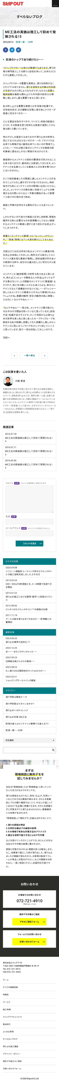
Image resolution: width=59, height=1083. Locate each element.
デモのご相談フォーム (29, 922)
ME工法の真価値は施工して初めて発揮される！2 (29, 464)
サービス (6, 1002)
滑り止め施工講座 (10, 1046)
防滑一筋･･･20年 (24, 42)
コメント (26, 483)
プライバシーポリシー (12, 1054)
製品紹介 (7, 1024)
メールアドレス (28, 528)
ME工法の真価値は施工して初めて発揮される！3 (29, 451)
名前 (11, 516)
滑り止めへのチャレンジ (17, 710)
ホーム (6, 980)
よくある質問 (8, 1032)
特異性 (6, 995)
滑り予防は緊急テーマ (16, 697)
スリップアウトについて (12, 1017)
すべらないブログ (10, 1039)
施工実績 (7, 1009)
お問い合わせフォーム (29, 942)
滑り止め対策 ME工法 (16, 717)
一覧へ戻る (29, 355)
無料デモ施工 (12, 1061)
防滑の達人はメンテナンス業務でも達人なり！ (27, 724)
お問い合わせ (12, 1069)
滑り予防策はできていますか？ (20, 704)
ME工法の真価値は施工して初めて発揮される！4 (29, 437)
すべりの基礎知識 (10, 987)
